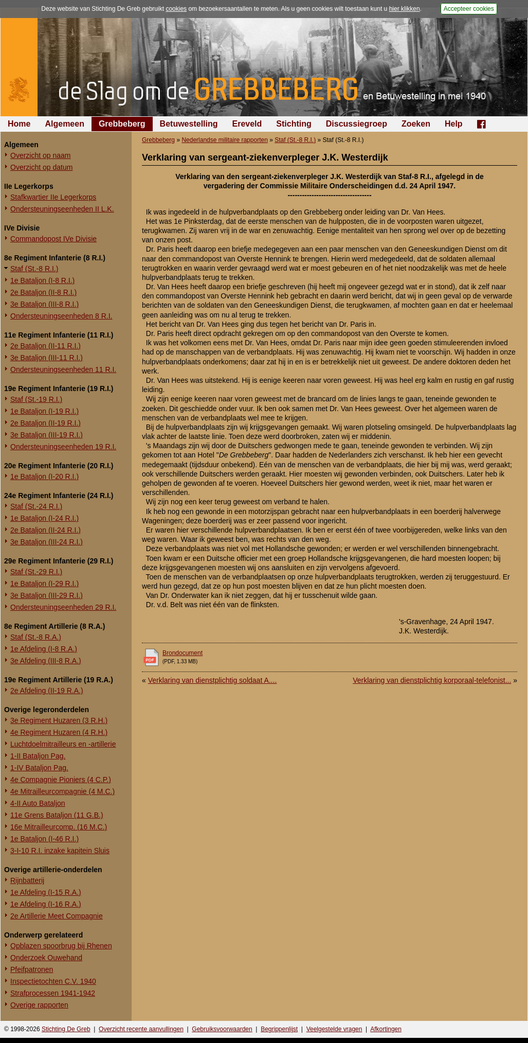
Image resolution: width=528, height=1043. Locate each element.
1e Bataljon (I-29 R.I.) (44, 583)
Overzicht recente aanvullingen (141, 1029)
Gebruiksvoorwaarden (222, 1029)
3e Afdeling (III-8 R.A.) (45, 661)
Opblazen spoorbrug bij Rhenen (61, 946)
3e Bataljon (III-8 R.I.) (44, 304)
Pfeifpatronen (31, 969)
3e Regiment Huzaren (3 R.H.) (58, 720)
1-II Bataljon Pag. (37, 756)
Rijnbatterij (27, 880)
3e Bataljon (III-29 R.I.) (46, 595)
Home (19, 123)
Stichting (293, 123)
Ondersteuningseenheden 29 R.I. (63, 607)
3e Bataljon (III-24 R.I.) (46, 542)
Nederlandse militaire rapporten (224, 140)
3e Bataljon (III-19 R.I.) (46, 435)
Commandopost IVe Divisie (53, 239)
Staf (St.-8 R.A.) (35, 637)
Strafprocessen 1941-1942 (52, 993)
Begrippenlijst (279, 1029)
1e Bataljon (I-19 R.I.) (44, 411)
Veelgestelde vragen (334, 1029)
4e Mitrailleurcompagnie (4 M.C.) (62, 791)
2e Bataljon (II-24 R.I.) (45, 530)
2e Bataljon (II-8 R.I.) (43, 292)
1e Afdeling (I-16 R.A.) (45, 904)
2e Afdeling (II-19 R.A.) (46, 690)
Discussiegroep (356, 123)
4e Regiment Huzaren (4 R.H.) (58, 732)
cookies (176, 8)
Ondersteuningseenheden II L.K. (62, 209)
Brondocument (182, 653)
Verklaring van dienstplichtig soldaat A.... (212, 680)
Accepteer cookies (469, 8)
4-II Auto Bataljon (37, 803)
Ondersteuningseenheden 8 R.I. (61, 316)
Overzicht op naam (40, 155)
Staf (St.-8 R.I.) (34, 268)
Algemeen (64, 123)
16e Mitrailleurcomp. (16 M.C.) (58, 827)
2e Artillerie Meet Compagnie (56, 916)
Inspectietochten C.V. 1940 (53, 981)
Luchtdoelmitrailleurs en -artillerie (63, 744)
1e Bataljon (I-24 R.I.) (44, 518)
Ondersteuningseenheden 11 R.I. (63, 369)
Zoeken (416, 123)
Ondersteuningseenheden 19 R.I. (63, 447)
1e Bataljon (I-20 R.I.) (44, 476)
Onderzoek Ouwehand (46, 957)
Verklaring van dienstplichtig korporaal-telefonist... (432, 680)
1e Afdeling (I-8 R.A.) (43, 649)
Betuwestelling (189, 123)
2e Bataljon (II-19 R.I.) (45, 423)
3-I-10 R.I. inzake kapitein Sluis (60, 850)
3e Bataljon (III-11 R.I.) (46, 357)
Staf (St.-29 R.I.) (36, 572)
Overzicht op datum (41, 167)
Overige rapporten (39, 1005)
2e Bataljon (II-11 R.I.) (45, 346)
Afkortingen (386, 1029)
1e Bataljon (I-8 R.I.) (42, 280)
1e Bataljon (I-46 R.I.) (44, 839)
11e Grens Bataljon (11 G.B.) (56, 815)
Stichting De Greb (66, 1029)
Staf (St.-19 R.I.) (36, 399)
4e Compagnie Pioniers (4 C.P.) (60, 779)
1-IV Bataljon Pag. (39, 768)
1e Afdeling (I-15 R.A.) (45, 892)
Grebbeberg (122, 123)
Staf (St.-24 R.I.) (36, 506)
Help (454, 123)
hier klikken (404, 8)
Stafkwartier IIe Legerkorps (53, 197)
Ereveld (247, 123)
